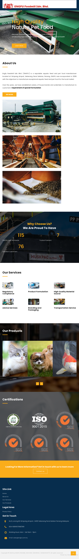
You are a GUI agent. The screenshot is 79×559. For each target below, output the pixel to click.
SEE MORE (9, 94)
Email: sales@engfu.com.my (18, 538)
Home (4, 493)
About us (5, 497)
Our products (6, 503)
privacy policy (6, 512)
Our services (6, 500)
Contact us (40, 471)
